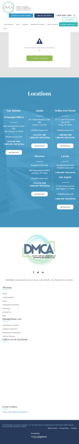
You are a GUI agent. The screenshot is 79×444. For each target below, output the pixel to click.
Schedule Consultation (21, 16)
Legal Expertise (8, 24)
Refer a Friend (52, 428)
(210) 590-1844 (13, 141)
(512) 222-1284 (39, 135)
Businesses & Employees (11, 332)
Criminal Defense (8, 336)
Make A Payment (52, 24)
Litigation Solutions (9, 329)
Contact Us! (6, 312)
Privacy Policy (64, 428)
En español (69, 20)
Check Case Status (44, 16)
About (18, 24)
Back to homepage (39, 58)
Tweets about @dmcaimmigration (14, 412)
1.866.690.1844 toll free (65, 137)
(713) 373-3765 (39, 183)
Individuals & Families (10, 325)
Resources (6, 308)
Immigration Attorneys (38, 24)
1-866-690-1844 (63, 15)
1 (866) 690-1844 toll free (13, 144)
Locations (25, 24)
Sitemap (74, 428)
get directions (14, 152)
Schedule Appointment (67, 24)
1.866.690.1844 (65, 135)
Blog (5, 28)
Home (4, 294)
